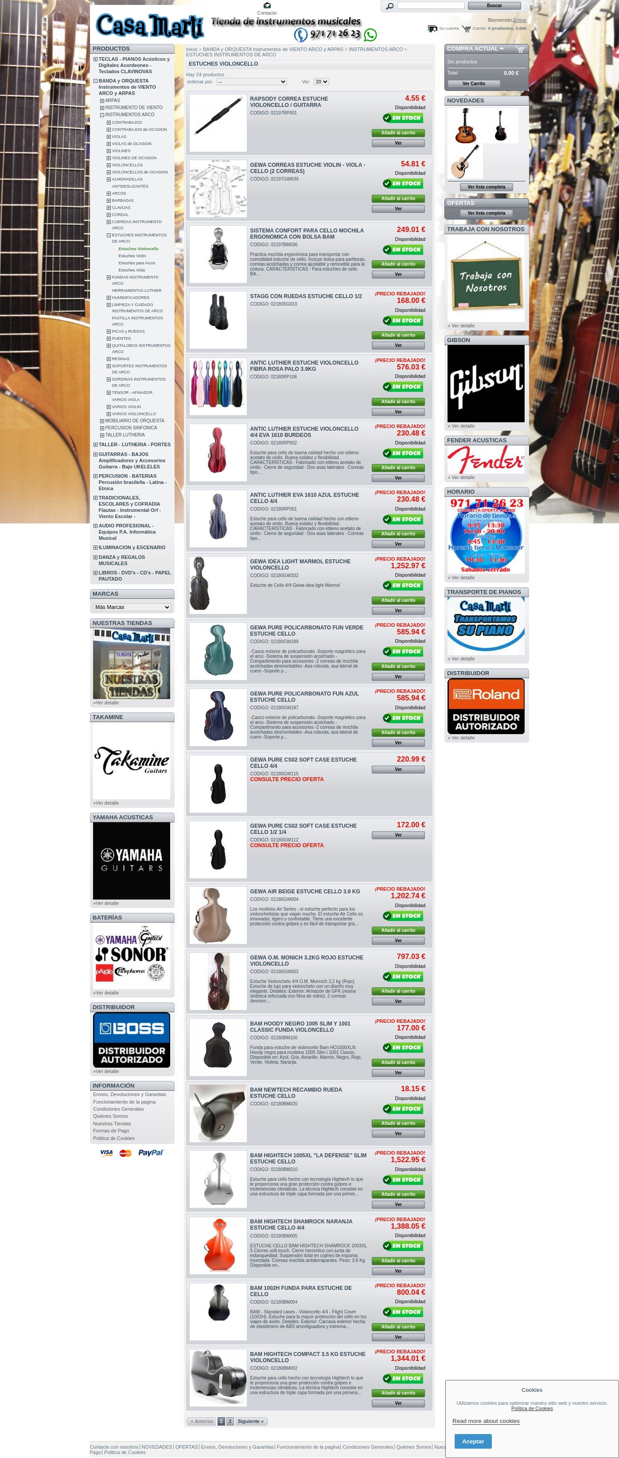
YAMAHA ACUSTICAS (123, 817)
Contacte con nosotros (114, 1447)
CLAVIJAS (121, 207)
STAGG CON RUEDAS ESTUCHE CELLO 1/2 (306, 296)
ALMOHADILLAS (127, 179)
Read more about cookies (486, 1421)
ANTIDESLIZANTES (130, 186)
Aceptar (473, 1441)
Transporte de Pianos (484, 592)
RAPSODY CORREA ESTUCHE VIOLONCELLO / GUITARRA (289, 102)
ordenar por (199, 81)
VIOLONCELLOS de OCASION (140, 172)
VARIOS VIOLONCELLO (134, 414)
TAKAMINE (108, 717)
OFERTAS (461, 203)
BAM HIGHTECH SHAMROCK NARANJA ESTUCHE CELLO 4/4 (301, 1224)
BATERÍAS (107, 917)
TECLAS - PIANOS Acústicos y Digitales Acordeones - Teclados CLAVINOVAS (134, 65)
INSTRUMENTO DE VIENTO (134, 107)
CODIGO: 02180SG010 (273, 304)
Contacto (267, 13)
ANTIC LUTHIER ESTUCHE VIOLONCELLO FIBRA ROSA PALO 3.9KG (304, 366)
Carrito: (480, 28)
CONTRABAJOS (127, 122)
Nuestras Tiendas (112, 1123)
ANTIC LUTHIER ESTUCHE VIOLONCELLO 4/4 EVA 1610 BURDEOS (304, 432)
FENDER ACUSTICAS (476, 440)
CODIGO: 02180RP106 (273, 376)
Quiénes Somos (110, 1116)
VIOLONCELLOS (127, 165)
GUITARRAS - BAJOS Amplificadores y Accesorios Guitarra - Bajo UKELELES (132, 460)
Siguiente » (250, 1421)
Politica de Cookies (114, 1138)
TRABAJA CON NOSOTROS (486, 229)
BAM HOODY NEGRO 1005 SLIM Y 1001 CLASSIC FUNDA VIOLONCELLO (300, 1027)
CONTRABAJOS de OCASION (139, 129)
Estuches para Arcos (137, 263)
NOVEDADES (465, 100)
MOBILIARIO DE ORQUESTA (134, 420)
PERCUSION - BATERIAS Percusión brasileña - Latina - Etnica (133, 482)
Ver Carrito (474, 83)
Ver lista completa (486, 187)
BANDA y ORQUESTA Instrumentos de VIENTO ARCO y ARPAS (127, 87)
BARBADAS (123, 200)
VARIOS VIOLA (126, 399)
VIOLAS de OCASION (132, 143)
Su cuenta (449, 28)
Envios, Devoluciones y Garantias (129, 1094)
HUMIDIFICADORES (131, 297)
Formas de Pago (111, 1130)
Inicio (192, 49)
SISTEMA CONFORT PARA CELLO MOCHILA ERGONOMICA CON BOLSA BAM (307, 234)
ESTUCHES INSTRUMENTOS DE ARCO (231, 54)
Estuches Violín (132, 256)
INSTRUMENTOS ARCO (130, 114)
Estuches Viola (132, 270)
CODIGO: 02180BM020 (274, 1103)
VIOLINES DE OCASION (134, 158)
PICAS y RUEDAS (128, 331)
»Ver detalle (106, 702)
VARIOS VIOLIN (126, 407)
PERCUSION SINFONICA (131, 427)
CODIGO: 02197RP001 (273, 112)
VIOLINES (121, 151)
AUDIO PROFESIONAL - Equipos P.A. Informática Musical (127, 532)
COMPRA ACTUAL (472, 48)
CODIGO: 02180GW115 (287, 776)
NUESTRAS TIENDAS (122, 623)
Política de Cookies (532, 1408)
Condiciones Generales (118, 1109)
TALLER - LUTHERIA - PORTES (135, 444)
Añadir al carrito (399, 132)
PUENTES (121, 338)
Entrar (520, 20)
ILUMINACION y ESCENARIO (132, 547)
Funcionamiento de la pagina (124, 1101)
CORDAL (120, 214)
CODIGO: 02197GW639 (274, 179)
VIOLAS (119, 136)
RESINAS (121, 359)
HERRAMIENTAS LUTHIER (137, 290)
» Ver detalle (461, 325)
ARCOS (119, 193)
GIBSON (458, 340)
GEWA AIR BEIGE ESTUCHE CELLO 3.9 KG (305, 891)
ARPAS (112, 100)
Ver (306, 81)
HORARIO (461, 491)
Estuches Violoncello (139, 249)
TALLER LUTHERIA (125, 434)
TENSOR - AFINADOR (132, 392)
